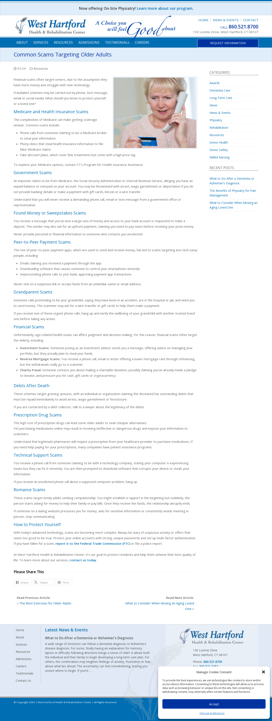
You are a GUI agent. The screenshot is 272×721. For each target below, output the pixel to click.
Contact (250, 20)
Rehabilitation (219, 128)
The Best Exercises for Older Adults (45, 603)
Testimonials (117, 42)
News (213, 105)
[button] (263, 672)
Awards (215, 83)
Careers (142, 42)
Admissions (88, 42)
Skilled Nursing (220, 157)
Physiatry (216, 120)
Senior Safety (219, 150)
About (22, 42)
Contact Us (23, 681)
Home (203, 20)
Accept (214, 704)
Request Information (228, 43)
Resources (63, 42)
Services (40, 42)
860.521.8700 (243, 26)
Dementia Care (220, 90)
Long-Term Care (221, 98)
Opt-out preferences (212, 713)
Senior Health (219, 142)
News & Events (226, 20)
